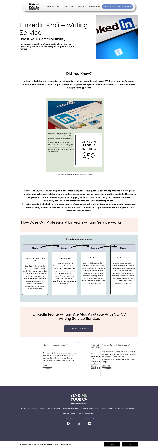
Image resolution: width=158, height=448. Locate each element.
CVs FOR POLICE (69, 413)
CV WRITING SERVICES (36, 409)
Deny (112, 444)
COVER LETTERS (54, 409)
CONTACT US (130, 409)
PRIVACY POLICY (89, 418)
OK (130, 444)
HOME (23, 409)
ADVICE (121, 409)
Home (34, 6)
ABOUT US (112, 409)
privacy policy (59, 444)
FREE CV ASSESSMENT (85, 413)
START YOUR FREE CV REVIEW (117, 7)
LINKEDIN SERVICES (70, 409)
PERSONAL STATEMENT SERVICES (93, 409)
